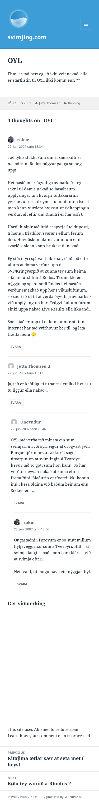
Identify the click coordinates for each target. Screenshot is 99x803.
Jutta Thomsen (49, 103)
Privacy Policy (18, 797)
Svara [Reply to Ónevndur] (19, 503)
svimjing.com (27, 37)
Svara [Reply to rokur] (16, 346)
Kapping (74, 103)
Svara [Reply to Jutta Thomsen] (16, 402)
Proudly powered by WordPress (57, 797)
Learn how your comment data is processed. (49, 735)
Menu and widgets (86, 29)
